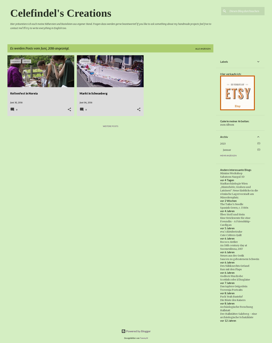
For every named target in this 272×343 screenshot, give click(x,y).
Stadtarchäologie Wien (234, 183)
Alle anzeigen (203, 48)
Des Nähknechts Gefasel (234, 265)
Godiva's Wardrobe (231, 276)
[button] (69, 109)
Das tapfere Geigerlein (233, 286)
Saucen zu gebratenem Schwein (239, 259)
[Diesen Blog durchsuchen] (246, 11)
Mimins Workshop (231, 173)
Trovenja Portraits (231, 289)
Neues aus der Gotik (232, 255)
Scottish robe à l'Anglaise (235, 279)
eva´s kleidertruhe (231, 231)
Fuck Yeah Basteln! (231, 296)
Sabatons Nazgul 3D (232, 176)
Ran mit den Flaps (231, 269)
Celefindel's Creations (60, 13)
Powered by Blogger (136, 331)
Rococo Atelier (229, 241)
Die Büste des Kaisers (232, 300)
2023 (223, 143)
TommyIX (144, 338)
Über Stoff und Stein (232, 214)
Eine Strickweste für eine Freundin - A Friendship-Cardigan (235, 221)
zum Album (227, 124)
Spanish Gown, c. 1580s (234, 207)
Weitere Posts (110, 126)
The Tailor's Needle (231, 204)
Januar (227, 149)
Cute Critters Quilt (231, 235)
